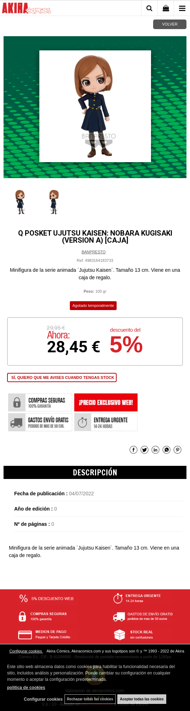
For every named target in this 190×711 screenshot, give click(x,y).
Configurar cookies (26, 651)
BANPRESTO (94, 252)
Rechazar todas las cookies (90, 699)
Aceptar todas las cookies (141, 699)
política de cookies (26, 687)
